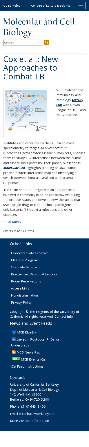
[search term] (23, 43)
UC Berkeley (11, 5)
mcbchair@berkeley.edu (37, 413)
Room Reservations (26, 281)
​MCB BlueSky (27, 332)
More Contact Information (29, 420)
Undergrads (20, 345)
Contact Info (63, 316)
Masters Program (24, 260)
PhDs (50, 339)
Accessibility (20, 288)
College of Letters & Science (51, 5)
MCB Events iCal (33, 359)
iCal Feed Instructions (27, 366)
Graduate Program (25, 267)
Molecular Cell (14, 167)
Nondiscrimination (24, 295)
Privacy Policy (21, 302)
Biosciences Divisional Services (34, 274)
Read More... (12, 221)
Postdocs (37, 339)
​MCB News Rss (28, 352)
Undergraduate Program (30, 253)
